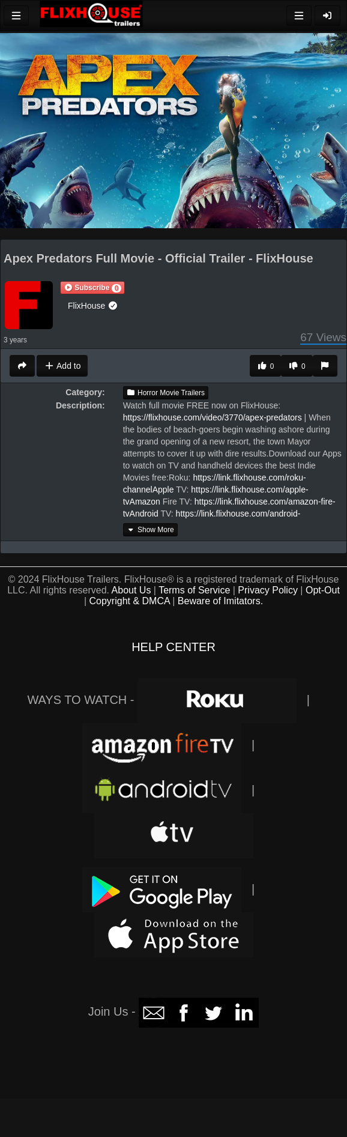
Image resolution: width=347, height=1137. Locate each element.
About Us (131, 590)
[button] (92, 287)
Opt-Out (323, 590)
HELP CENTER (173, 646)
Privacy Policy (268, 590)
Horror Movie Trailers (166, 393)
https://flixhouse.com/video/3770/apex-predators (212, 417)
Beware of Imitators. (220, 601)
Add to (62, 366)
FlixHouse (93, 306)
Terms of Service (194, 590)
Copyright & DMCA (129, 601)
